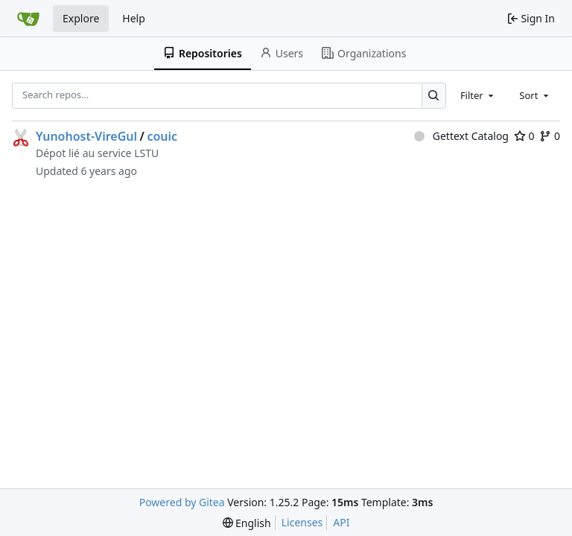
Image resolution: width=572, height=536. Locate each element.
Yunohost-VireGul (86, 136)
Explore (81, 18)
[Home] (28, 18)
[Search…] (434, 96)
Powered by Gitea (182, 502)
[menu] (247, 523)
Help (133, 18)
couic (162, 136)
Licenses (302, 522)
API (341, 522)
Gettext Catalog (461, 136)
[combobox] (478, 95)
